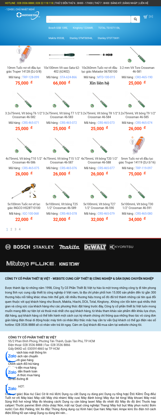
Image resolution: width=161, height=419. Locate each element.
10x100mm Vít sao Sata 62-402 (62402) (62, 69)
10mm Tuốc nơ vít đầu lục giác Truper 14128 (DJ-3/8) (24, 69)
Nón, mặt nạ (65, 405)
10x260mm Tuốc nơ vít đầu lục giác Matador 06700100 (99, 69)
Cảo (37, 394)
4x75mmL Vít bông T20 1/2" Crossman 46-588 (99, 160)
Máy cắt (39, 397)
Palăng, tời (32, 409)
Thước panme (25, 405)
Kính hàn (86, 409)
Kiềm (139, 394)
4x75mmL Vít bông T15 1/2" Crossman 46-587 (61, 160)
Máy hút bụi (118, 405)
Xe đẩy (45, 409)
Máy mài (149, 397)
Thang (104, 405)
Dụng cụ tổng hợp (116, 394)
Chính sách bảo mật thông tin (27, 352)
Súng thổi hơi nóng (18, 401)
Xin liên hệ (99, 83)
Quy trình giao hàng (20, 360)
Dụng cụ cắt (70, 394)
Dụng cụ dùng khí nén (51, 413)
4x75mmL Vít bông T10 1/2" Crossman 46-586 (24, 160)
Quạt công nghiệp (87, 405)
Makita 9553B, (57, 38)
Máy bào (26, 397)
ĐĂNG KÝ (116, 3)
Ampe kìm (125, 409)
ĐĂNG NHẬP (130, 3)
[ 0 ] (148, 16)
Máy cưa (73, 397)
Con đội (18, 409)
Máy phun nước (138, 405)
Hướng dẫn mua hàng (22, 367)
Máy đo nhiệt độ (107, 401)
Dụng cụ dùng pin (91, 394)
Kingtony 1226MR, (83, 27)
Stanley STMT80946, (81, 38)
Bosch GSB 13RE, (58, 27)
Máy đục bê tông (114, 397)
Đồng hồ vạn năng (24, 413)
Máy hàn (111, 409)
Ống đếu (149, 394)
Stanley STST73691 (108, 38)
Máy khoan (135, 397)
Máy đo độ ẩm (130, 401)
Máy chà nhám (56, 397)
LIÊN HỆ (143, 3)
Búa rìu (28, 394)
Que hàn (98, 409)
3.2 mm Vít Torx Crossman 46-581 (137, 69)
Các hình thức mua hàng (24, 375)
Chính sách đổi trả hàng (23, 363)
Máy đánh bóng (91, 397)
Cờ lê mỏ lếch (51, 394)
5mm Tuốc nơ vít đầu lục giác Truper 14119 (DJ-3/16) (137, 160)
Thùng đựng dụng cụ (65, 409)
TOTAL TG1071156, (109, 27)
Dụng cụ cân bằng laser (78, 401)
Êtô (132, 394)
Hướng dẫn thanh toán (22, 371)
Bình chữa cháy (45, 405)
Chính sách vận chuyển (23, 356)
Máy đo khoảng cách (46, 401)
